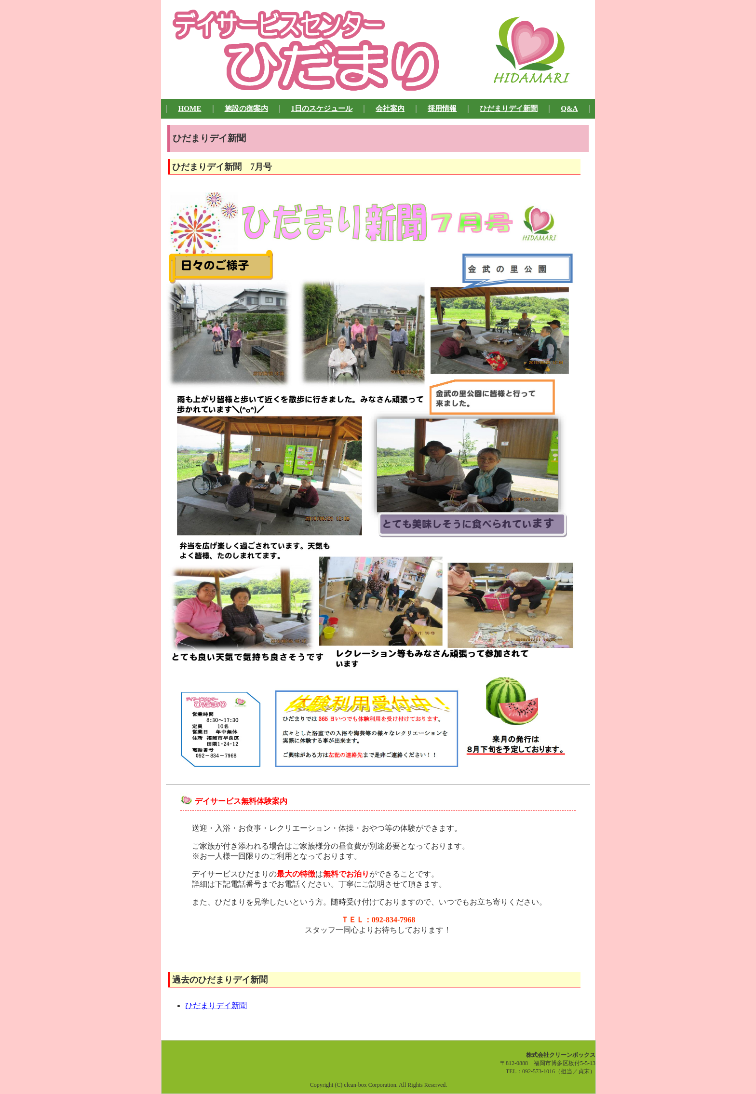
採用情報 (442, 108)
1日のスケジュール (322, 108)
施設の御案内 (246, 108)
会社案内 (390, 108)
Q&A (569, 108)
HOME (189, 108)
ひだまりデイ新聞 (509, 108)
